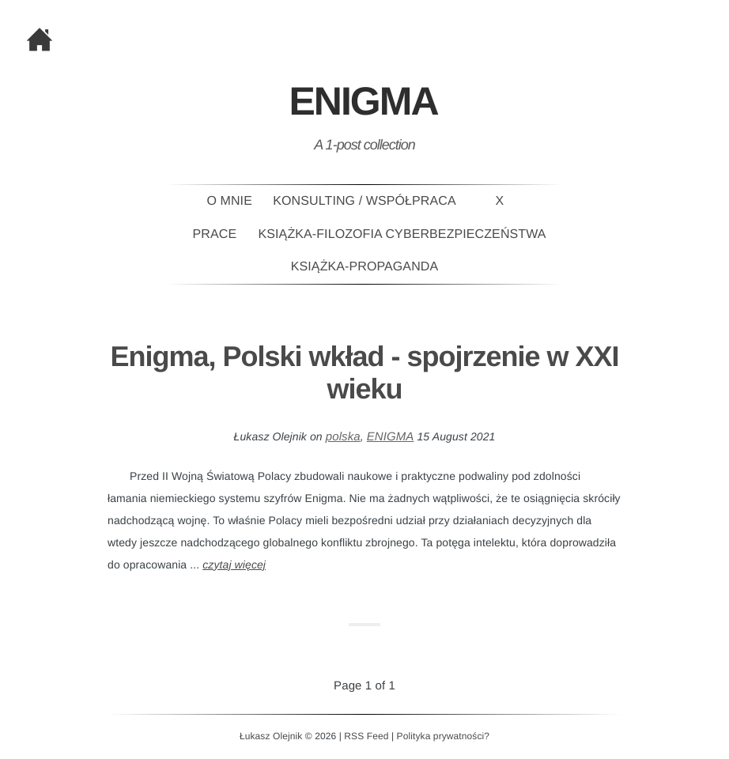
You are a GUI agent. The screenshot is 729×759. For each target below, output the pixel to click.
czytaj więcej (234, 564)
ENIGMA (390, 437)
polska (343, 437)
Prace (215, 234)
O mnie (229, 201)
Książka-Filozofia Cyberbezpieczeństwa (402, 234)
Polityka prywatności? (443, 736)
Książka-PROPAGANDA (364, 267)
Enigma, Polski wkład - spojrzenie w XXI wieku (364, 372)
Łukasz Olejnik (271, 736)
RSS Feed (366, 736)
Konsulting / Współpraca (364, 201)
